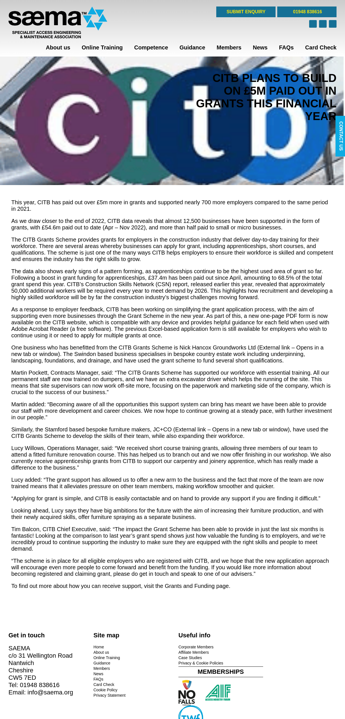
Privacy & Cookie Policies (198, 663)
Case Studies (187, 657)
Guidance (192, 47)
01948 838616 (307, 11)
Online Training (102, 47)
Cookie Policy (104, 690)
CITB (43, 202)
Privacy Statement (108, 695)
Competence (151, 47)
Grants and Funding (190, 586)
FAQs (286, 47)
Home (97, 647)
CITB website (69, 322)
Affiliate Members (191, 652)
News (260, 47)
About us (58, 47)
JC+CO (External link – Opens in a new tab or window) (221, 429)
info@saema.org (50, 692)
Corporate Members (193, 647)
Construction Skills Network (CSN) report (136, 284)
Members (229, 47)
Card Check (321, 47)
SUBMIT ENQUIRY (245, 11)
